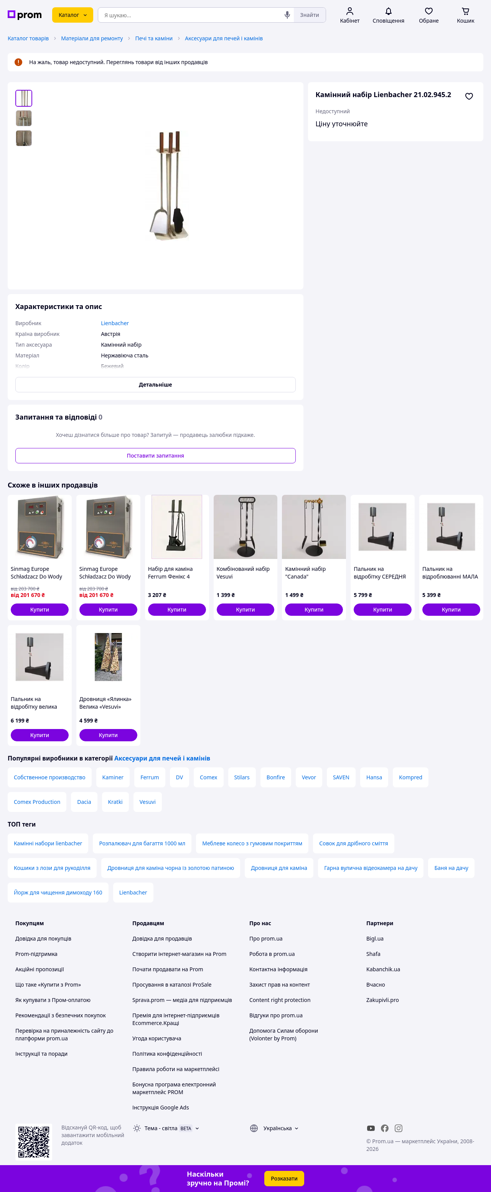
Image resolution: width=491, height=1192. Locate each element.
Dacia (84, 801)
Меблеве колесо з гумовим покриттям (252, 843)
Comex (208, 777)
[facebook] (384, 1128)
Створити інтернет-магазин (168, 953)
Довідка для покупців (43, 938)
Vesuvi (148, 801)
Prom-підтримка (36, 953)
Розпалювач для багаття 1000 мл (142, 843)
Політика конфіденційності (167, 1053)
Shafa (373, 953)
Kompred (410, 777)
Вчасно (375, 984)
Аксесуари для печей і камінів (224, 38)
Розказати (284, 1178)
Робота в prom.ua (272, 953)
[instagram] (398, 1128)
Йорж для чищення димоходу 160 (58, 892)
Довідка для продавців (162, 938)
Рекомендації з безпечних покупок (60, 1015)
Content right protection (280, 1000)
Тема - (161, 1128)
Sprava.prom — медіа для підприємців (182, 1000)
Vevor (309, 777)
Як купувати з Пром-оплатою (53, 1000)
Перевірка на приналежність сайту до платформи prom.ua (64, 1034)
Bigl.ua (375, 938)
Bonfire (276, 777)
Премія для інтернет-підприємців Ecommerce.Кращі (175, 1019)
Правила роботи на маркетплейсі (175, 1069)
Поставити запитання (155, 455)
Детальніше (155, 384)
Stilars (242, 777)
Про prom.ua (266, 938)
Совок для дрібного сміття (353, 843)
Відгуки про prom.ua (276, 1015)
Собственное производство (50, 777)
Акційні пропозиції (39, 969)
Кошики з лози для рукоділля (52, 867)
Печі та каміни (154, 38)
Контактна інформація (278, 969)
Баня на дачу (451, 867)
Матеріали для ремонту (92, 38)
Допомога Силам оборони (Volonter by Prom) (283, 1034)
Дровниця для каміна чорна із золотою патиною (170, 867)
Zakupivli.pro (382, 1000)
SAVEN (341, 777)
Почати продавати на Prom (167, 969)
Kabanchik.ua (383, 969)
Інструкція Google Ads (160, 1107)
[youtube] (371, 1128)
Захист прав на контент (279, 984)
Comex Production (37, 801)
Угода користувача (156, 1038)
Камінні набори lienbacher (48, 843)
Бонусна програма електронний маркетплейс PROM (174, 1088)
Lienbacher (133, 892)
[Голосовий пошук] (287, 15)
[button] (40, 609)
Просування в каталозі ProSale (171, 984)
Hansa (374, 777)
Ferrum (149, 777)
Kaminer (113, 777)
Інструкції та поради (41, 1053)
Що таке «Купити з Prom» (48, 984)
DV (179, 777)
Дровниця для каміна (279, 867)
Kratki (115, 801)
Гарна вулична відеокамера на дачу (370, 867)
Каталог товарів (28, 38)
